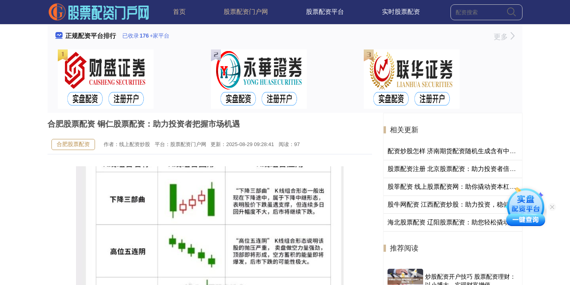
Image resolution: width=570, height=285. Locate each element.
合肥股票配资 (73, 144)
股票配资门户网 (246, 11)
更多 (504, 37)
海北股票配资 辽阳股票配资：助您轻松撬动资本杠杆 (461, 222)
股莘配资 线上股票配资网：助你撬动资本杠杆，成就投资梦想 (474, 186)
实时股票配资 (401, 11)
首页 (179, 11)
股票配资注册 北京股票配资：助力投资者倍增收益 (458, 168)
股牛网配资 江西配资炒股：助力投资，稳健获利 (455, 204)
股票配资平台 (325, 11)
